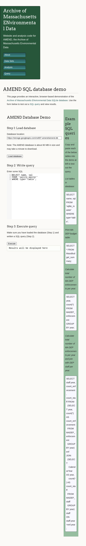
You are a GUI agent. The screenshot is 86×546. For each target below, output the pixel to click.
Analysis (8, 67)
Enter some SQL (15, 171)
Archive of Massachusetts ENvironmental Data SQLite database (37, 100)
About (7, 55)
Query (7, 73)
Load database (15, 156)
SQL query (35, 104)
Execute (11, 243)
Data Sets (9, 61)
